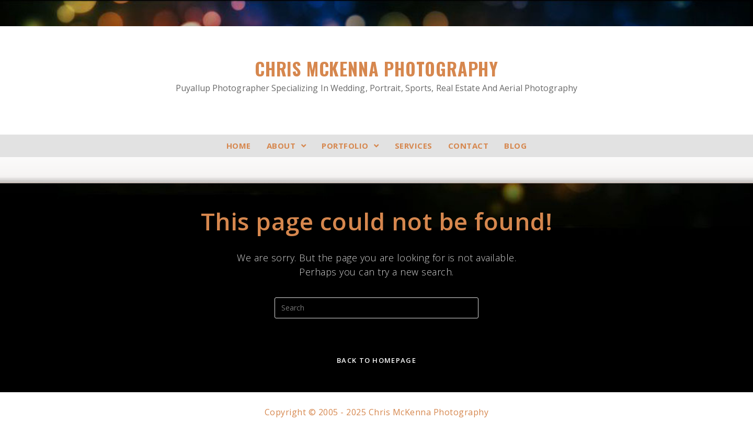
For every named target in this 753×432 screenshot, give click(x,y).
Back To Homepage (376, 360)
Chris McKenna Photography (377, 75)
